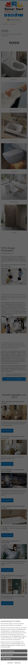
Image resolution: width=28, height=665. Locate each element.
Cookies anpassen (6, 658)
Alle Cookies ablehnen (7, 655)
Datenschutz (17, 662)
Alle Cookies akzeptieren (8, 651)
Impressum (10, 662)
